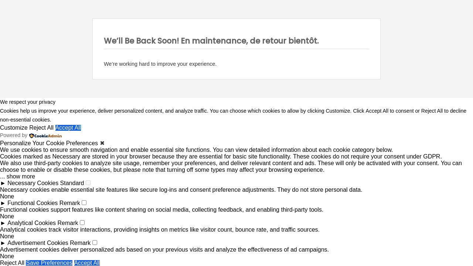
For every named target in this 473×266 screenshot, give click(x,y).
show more (21, 177)
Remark (69, 203)
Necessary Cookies (32, 183)
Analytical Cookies (31, 223)
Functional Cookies (32, 203)
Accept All (69, 128)
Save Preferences (49, 263)
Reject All (42, 128)
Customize (14, 128)
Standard (72, 183)
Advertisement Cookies (37, 243)
